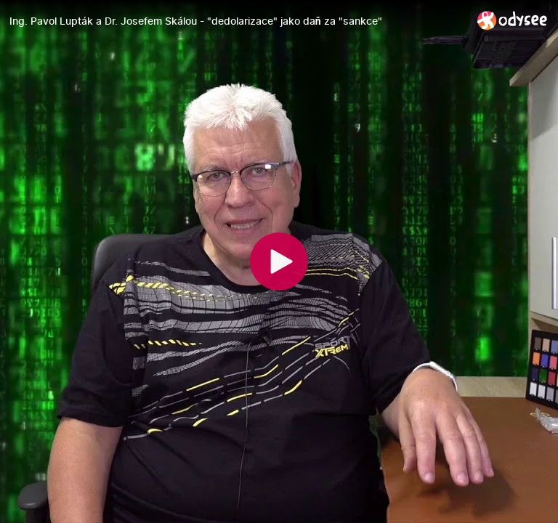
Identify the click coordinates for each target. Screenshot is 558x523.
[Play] (279, 261)
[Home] (513, 20)
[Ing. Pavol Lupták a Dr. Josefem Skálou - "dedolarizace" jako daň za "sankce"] (237, 21)
